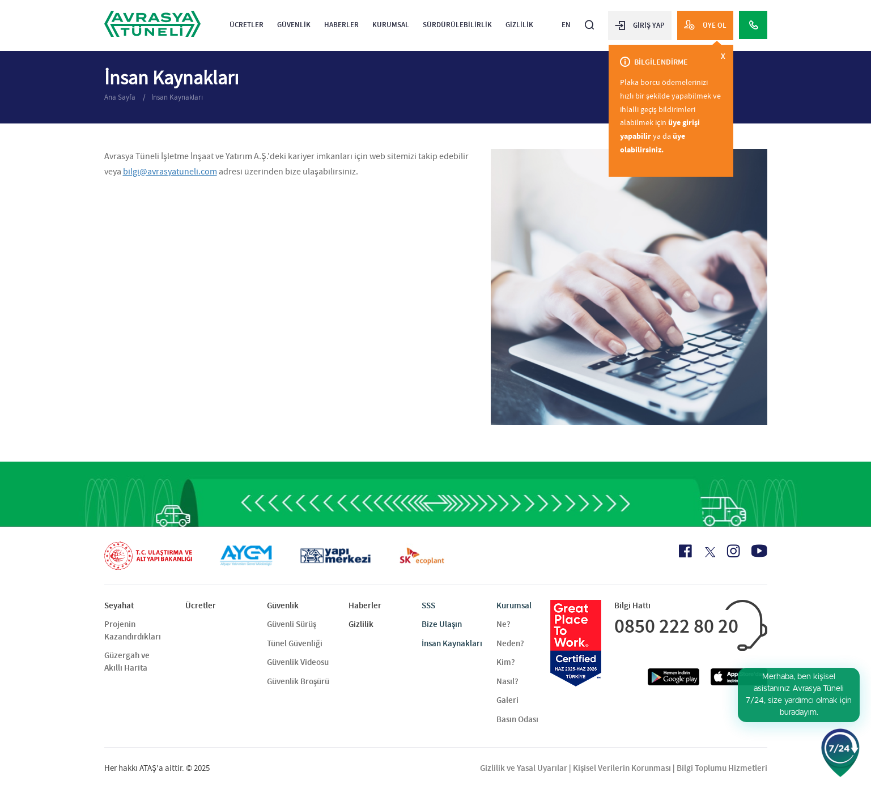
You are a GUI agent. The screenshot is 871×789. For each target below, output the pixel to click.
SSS (428, 605)
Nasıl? (507, 681)
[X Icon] (709, 552)
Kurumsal (390, 24)
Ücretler (247, 24)
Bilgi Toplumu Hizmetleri (722, 768)
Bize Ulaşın (442, 624)
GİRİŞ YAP (640, 25)
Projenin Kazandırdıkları (132, 630)
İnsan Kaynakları (177, 97)
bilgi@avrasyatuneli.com (170, 171)
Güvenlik (294, 24)
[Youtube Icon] (759, 550)
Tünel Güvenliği (294, 643)
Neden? (510, 643)
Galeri (507, 700)
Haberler (341, 24)
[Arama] (589, 20)
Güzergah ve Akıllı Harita (127, 661)
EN (566, 24)
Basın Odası (517, 719)
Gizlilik (519, 24)
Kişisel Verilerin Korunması (622, 768)
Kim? (505, 662)
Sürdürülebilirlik (457, 24)
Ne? (503, 624)
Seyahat (119, 605)
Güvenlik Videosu (298, 662)
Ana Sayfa (120, 97)
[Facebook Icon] (685, 551)
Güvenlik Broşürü (298, 681)
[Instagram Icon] (733, 551)
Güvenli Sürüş (291, 624)
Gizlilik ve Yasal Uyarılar (523, 768)
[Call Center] (753, 25)
